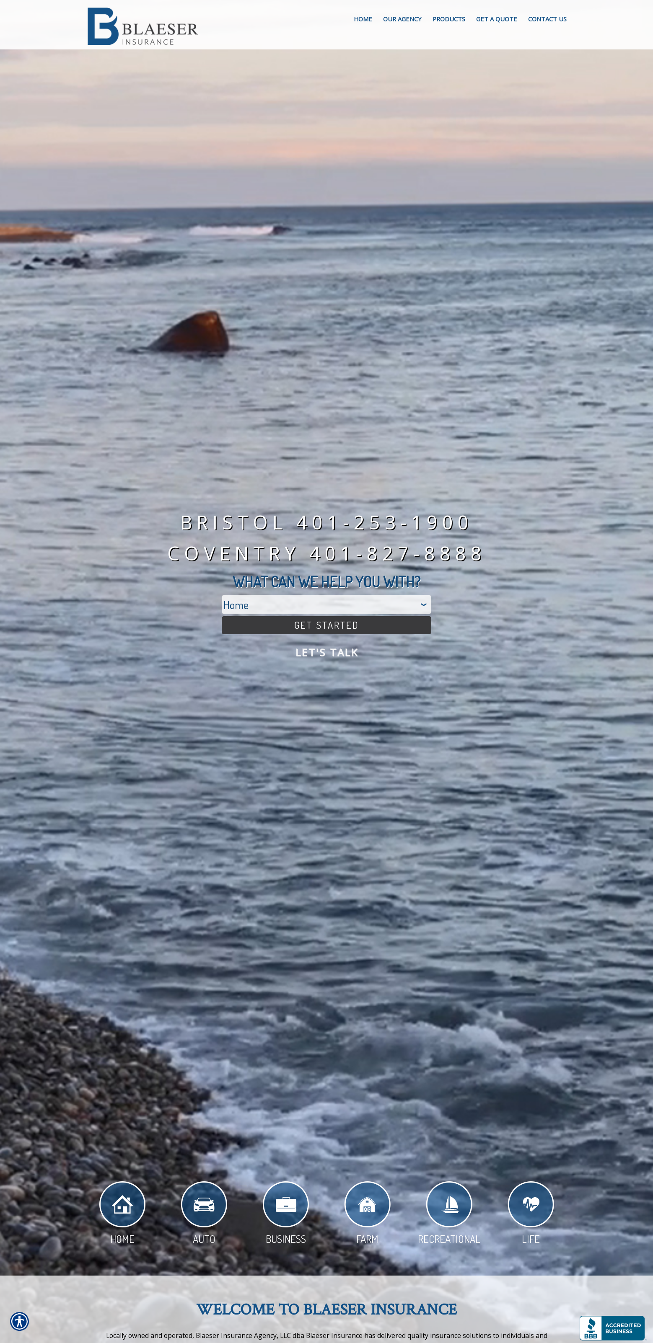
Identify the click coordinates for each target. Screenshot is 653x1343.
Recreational (449, 1215)
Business (286, 1215)
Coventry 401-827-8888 (326, 550)
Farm (367, 1215)
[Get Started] (326, 624)
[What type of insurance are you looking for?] (326, 602)
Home (122, 1215)
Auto (204, 1215)
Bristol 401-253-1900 (326, 519)
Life (531, 1215)
